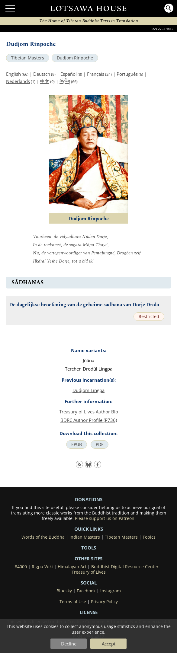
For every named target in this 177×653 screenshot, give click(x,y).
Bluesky (64, 591)
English (13, 74)
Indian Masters (84, 537)
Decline (68, 644)
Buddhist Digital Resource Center (125, 566)
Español (68, 74)
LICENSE (89, 612)
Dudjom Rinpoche (75, 58)
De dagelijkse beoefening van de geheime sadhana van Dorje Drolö (84, 305)
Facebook (86, 591)
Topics (149, 537)
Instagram (110, 591)
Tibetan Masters (27, 58)
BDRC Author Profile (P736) (88, 420)
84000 (21, 566)
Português (127, 74)
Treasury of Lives (89, 572)
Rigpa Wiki (42, 566)
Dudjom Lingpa (88, 390)
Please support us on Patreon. (105, 518)
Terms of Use (73, 601)
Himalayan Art (72, 566)
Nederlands (18, 81)
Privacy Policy (104, 601)
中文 (44, 81)
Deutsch (41, 74)
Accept (108, 644)
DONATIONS (88, 499)
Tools (88, 548)
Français (95, 74)
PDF (99, 444)
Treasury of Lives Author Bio (88, 412)
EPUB (76, 444)
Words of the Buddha (43, 537)
